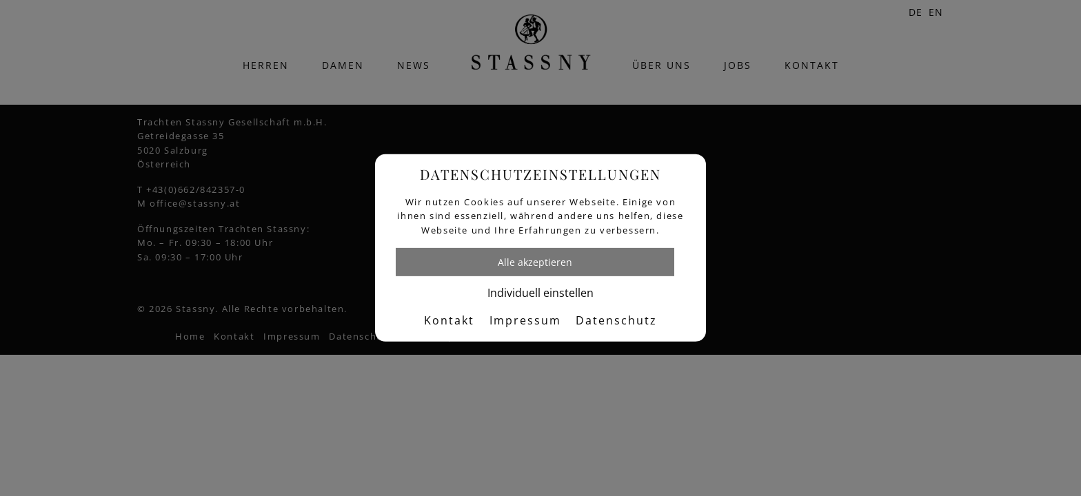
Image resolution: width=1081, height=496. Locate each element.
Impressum (525, 320)
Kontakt (449, 320)
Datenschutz (616, 320)
